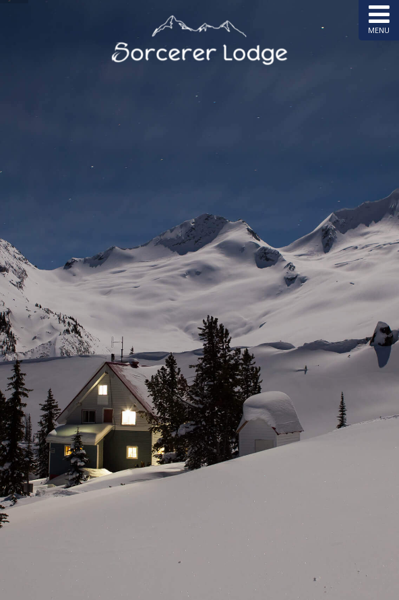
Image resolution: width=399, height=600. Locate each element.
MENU (379, 18)
